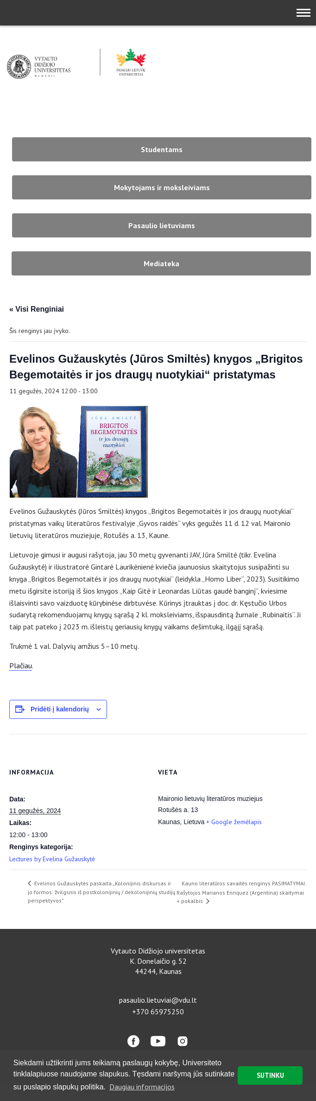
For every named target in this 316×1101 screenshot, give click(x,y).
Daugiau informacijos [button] (142, 1086)
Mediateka (161, 263)
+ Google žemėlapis (234, 822)
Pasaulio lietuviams (161, 225)
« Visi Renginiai (36, 309)
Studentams (162, 149)
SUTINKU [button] (270, 1075)
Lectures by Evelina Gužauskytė (52, 859)
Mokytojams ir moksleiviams (162, 187)
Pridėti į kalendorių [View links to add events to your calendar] (60, 709)
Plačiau (20, 665)
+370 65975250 (158, 1011)
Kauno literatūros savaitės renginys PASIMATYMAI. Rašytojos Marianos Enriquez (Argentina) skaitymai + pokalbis (241, 892)
